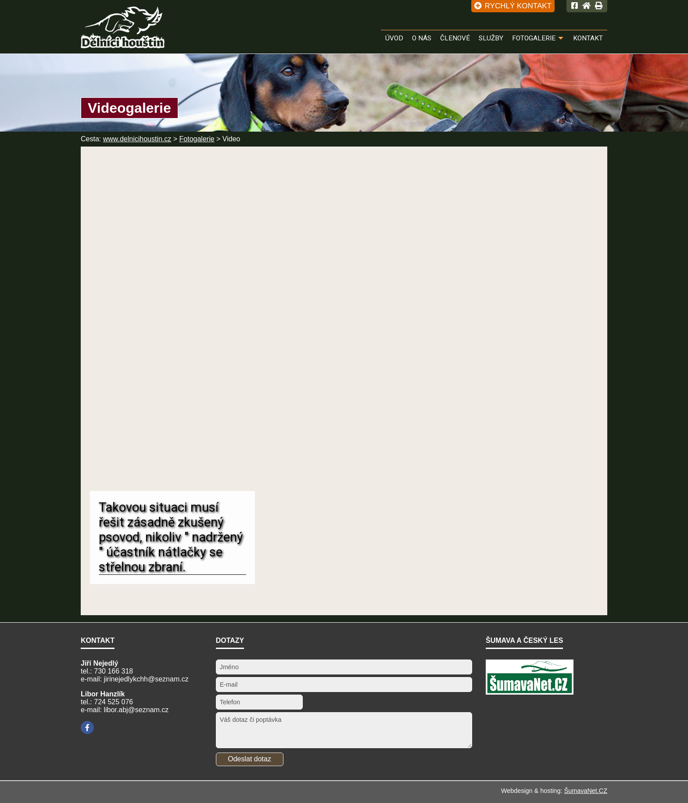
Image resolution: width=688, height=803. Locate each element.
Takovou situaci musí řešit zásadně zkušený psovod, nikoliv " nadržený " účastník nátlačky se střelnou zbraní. (171, 537)
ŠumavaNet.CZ (585, 790)
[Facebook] (87, 727)
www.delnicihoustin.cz (137, 139)
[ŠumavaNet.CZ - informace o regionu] (529, 692)
